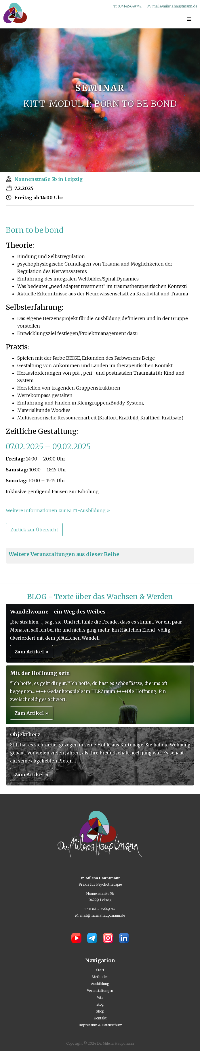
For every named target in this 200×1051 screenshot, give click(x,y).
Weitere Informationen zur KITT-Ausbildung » (58, 510)
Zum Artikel (31, 652)
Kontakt (100, 1018)
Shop (100, 1011)
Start (100, 970)
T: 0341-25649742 (127, 6)
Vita (100, 997)
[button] (189, 19)
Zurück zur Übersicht (34, 530)
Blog (100, 1004)
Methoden (100, 977)
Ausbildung (100, 984)
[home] (13, 13)
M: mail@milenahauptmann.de (172, 6)
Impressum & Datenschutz (100, 1025)
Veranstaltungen (100, 990)
